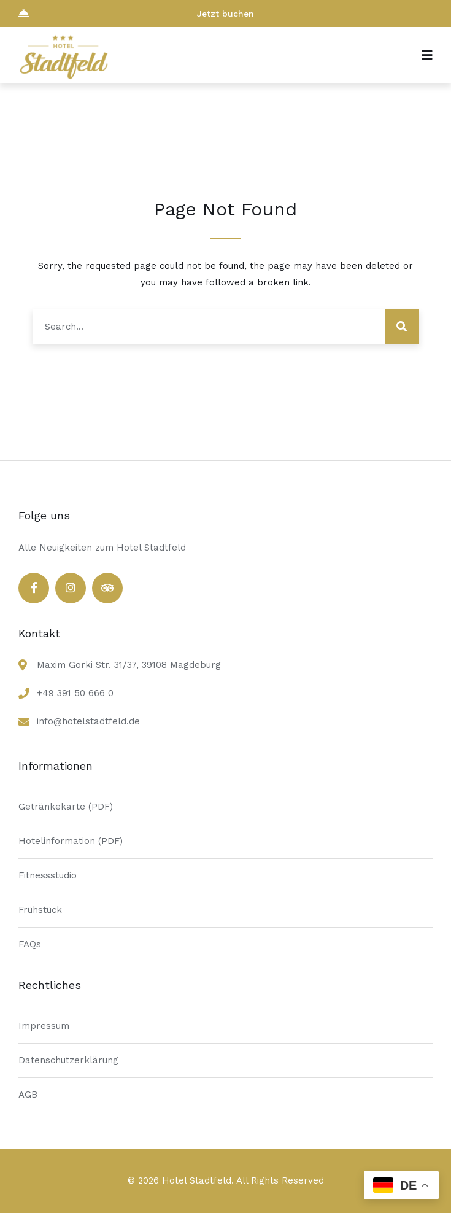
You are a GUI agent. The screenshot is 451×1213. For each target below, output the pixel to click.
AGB (27, 1094)
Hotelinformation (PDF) (70, 841)
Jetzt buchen (136, 13)
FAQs (29, 944)
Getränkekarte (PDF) (65, 806)
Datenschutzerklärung (68, 1060)
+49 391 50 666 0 (75, 693)
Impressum (43, 1025)
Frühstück (40, 909)
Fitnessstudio (47, 875)
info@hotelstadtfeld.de (88, 721)
